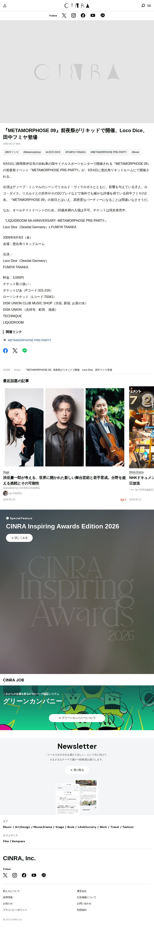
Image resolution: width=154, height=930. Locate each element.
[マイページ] (5, 6)
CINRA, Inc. (19, 858)
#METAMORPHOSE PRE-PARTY (109, 152)
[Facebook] (83, 15)
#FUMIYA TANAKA (75, 152)
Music (17, 369)
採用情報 (8, 897)
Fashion (128, 827)
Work (103, 827)
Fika (6, 841)
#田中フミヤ (11, 152)
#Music (135, 152)
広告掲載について (86, 897)
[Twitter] (64, 15)
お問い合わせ (84, 903)
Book (70, 827)
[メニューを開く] (149, 6)
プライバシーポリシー (15, 910)
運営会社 (82, 891)
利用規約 (82, 910)
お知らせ (8, 903)
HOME (6, 369)
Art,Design (22, 827)
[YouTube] (92, 16)
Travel (114, 827)
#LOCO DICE (53, 152)
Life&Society (87, 827)
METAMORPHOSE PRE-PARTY (29, 340)
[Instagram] (73, 15)
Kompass (18, 841)
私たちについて (11, 891)
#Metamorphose (32, 152)
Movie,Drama (42, 827)
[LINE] (102, 15)
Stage (60, 827)
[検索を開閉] (143, 6)
